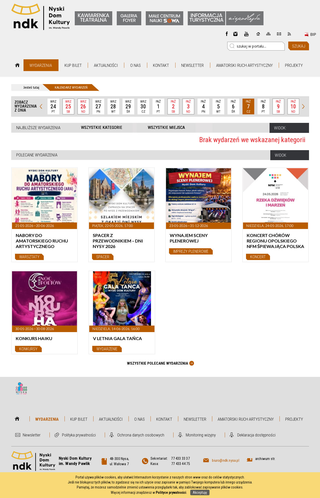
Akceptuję (200, 492)
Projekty (294, 65)
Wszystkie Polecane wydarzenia (157, 363)
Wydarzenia (41, 65)
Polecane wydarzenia (37, 154)
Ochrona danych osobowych (140, 434)
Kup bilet (73, 65)
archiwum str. (265, 458)
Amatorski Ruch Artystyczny (244, 65)
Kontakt (161, 65)
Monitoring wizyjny (201, 434)
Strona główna (17, 65)
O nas (135, 65)
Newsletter (192, 65)
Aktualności (106, 65)
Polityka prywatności (79, 434)
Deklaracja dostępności (256, 434)
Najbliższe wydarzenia (38, 127)
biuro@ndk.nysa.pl (225, 460)
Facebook (227, 34)
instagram (235, 34)
